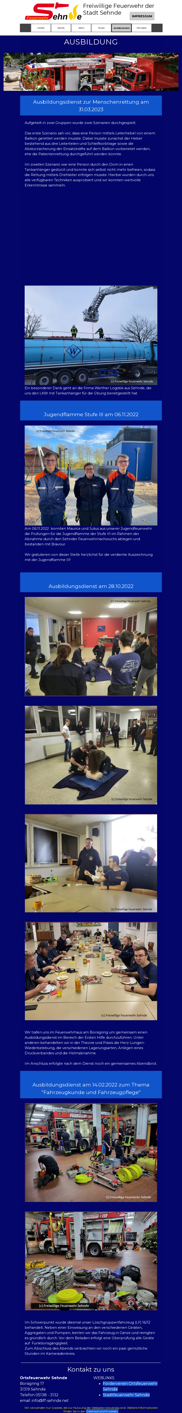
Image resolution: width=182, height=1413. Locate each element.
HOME (41, 28)
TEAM (101, 28)
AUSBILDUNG (122, 28)
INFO (81, 28)
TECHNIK (141, 28)
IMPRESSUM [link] (142, 16)
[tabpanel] (91, 105)
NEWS (61, 28)
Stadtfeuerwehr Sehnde (126, 1395)
